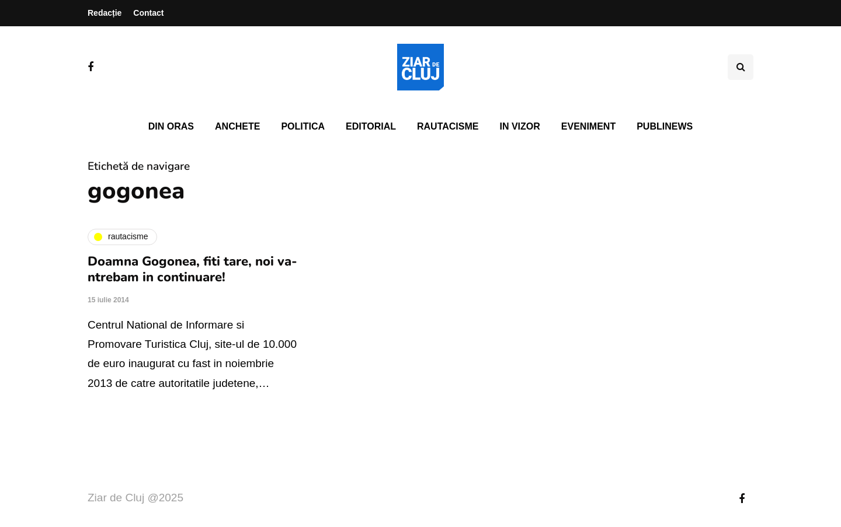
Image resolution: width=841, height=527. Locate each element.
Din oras (171, 126)
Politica (303, 126)
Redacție (104, 13)
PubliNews (665, 126)
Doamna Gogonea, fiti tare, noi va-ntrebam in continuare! (192, 270)
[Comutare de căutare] (740, 67)
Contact (148, 13)
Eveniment (588, 126)
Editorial (371, 126)
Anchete (237, 126)
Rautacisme (447, 126)
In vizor (519, 126)
